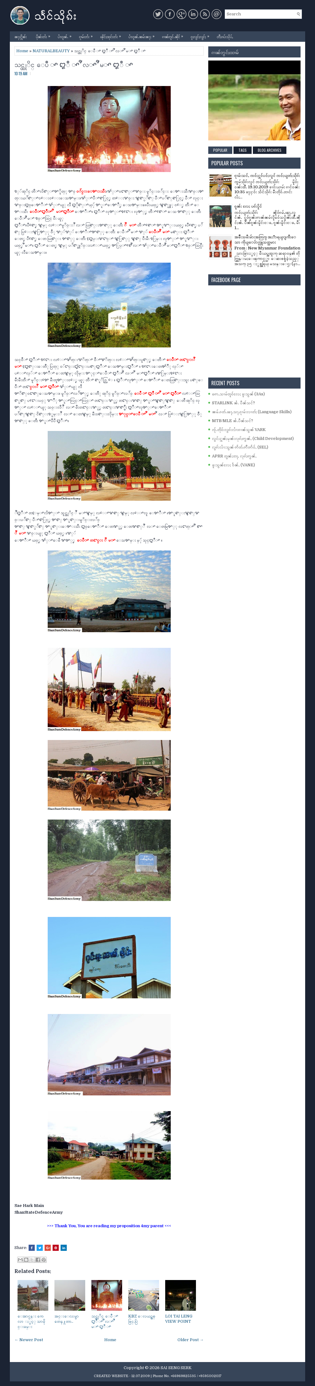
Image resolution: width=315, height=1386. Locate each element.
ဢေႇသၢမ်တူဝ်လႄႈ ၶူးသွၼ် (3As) (238, 394)
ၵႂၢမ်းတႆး (87, 35)
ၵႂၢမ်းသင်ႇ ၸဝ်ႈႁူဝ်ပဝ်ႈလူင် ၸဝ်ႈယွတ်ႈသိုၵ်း (267, 175)
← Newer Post (28, 1339)
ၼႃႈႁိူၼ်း (20, 36)
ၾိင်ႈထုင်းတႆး (112, 35)
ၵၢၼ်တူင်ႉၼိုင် (174, 35)
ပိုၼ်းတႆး (44, 35)
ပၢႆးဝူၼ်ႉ (66, 35)
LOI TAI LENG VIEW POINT (178, 1319)
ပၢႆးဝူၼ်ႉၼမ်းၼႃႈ (143, 35)
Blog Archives (269, 150)
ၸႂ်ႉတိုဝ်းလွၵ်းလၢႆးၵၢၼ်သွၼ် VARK (239, 429)
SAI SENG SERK (176, 1367)
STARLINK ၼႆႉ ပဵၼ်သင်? (233, 403)
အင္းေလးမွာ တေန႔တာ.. (66, 1319)
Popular (220, 150)
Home (22, 51)
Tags (242, 150)
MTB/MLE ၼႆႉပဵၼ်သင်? (232, 420)
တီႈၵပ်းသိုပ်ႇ (225, 36)
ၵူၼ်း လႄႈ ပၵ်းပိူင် (248, 206)
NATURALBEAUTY (51, 51)
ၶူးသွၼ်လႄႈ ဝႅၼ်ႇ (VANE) (233, 465)
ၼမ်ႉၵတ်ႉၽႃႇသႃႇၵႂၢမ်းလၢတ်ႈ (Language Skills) (252, 411)
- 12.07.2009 (139, 1376)
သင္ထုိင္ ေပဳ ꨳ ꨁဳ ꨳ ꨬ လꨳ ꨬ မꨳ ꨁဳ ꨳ (73, 64)
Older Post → (190, 1339)
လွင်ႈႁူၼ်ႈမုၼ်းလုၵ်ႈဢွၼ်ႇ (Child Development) (253, 438)
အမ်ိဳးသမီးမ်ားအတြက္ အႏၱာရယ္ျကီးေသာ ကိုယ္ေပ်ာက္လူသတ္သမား (265, 240)
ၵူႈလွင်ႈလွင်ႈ (201, 35)
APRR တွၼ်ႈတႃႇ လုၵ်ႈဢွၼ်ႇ (234, 456)
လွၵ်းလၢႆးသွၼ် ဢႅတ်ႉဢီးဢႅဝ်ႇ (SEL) (240, 447)
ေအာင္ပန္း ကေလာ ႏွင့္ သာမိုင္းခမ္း (31, 1321)
